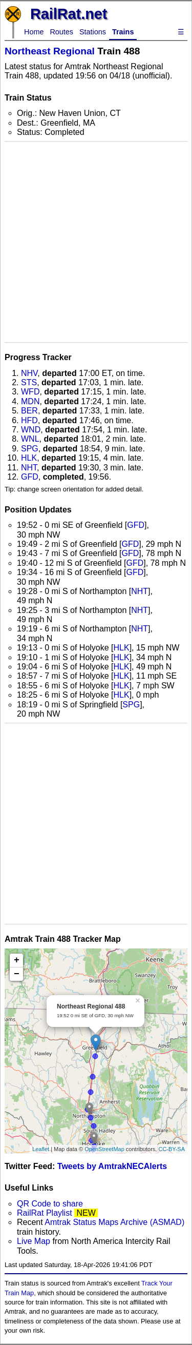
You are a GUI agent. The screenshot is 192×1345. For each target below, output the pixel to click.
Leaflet (40, 1149)
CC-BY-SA (171, 1149)
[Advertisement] (96, 242)
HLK (29, 457)
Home (34, 32)
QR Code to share (50, 1203)
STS (29, 382)
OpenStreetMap (104, 1149)
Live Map (34, 1241)
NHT (29, 467)
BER (29, 410)
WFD (30, 391)
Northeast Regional (50, 51)
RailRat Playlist (44, 1213)
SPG (29, 448)
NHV (29, 373)
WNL (30, 438)
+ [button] (16, 960)
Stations (92, 32)
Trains (123, 32)
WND (30, 429)
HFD (29, 420)
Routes (61, 32)
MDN (30, 401)
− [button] (16, 974)
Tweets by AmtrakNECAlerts (112, 1166)
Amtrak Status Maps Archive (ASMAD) (114, 1222)
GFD (29, 476)
